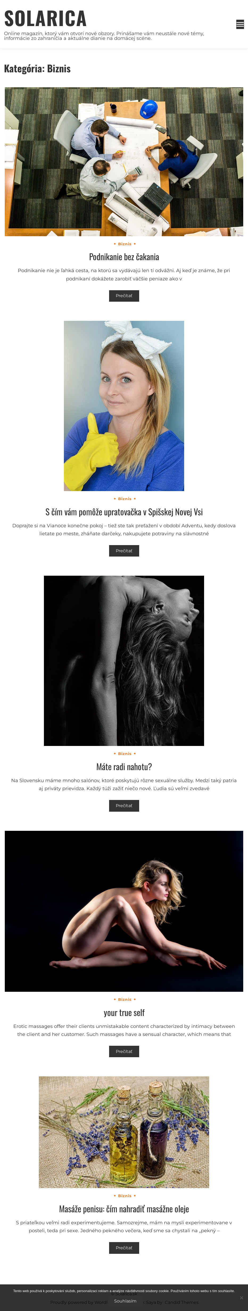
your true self (124, 1012)
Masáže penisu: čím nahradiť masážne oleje (124, 1208)
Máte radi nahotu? (124, 766)
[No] (241, 1297)
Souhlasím (125, 1301)
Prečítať (124, 295)
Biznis (124, 244)
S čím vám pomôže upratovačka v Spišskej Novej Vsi (124, 511)
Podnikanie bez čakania (124, 256)
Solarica (45, 17)
